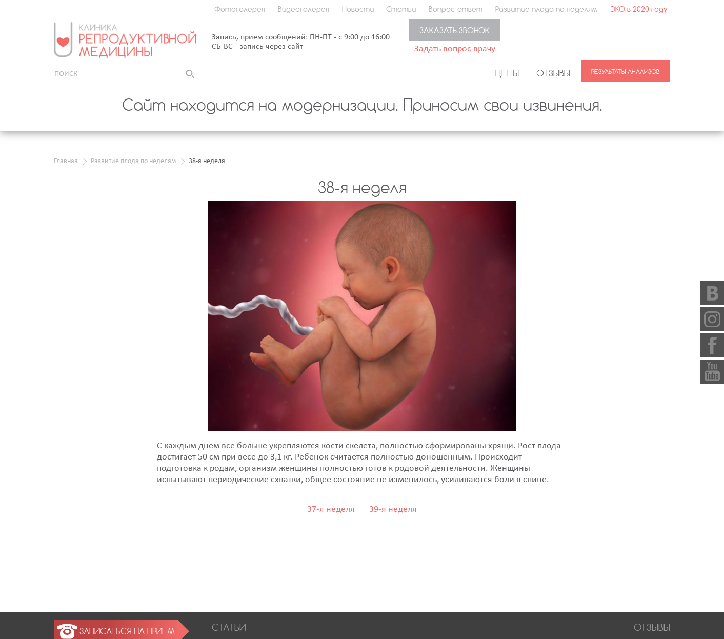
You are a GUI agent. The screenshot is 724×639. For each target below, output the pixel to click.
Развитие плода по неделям (546, 9)
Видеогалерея (303, 9)
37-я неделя (331, 509)
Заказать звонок (454, 30)
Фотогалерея (239, 9)
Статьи (401, 9)
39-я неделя (393, 509)
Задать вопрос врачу (454, 49)
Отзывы (553, 72)
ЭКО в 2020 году (639, 9)
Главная (66, 161)
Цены (507, 72)
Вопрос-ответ (455, 9)
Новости (358, 9)
